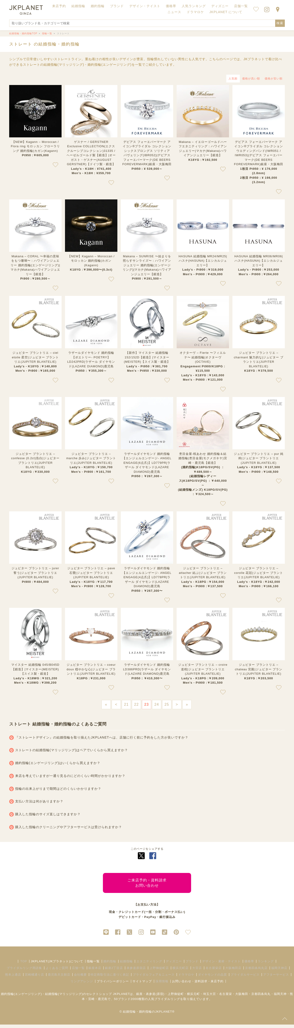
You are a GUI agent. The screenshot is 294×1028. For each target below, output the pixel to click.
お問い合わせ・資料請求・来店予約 (197, 984)
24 (156, 704)
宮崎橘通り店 (34, 978)
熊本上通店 (13, 978)
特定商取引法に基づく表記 (109, 978)
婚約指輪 (109, 964)
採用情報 (161, 984)
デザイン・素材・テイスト (221, 964)
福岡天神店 (279, 971)
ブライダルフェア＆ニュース (154, 978)
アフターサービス (276, 978)
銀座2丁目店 (114, 971)
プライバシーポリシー (113, 984)
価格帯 (249, 964)
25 (166, 704)
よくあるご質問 (57, 971)
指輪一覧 (93, 964)
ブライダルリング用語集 (24, 971)
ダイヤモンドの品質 (212, 978)
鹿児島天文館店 (59, 978)
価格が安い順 (274, 78)
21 (126, 704)
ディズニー (174, 964)
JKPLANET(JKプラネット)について (57, 964)
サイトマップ (142, 984)
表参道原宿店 (136, 971)
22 (136, 704)
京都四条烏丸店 (256, 971)
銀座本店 (94, 971)
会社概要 (80, 978)
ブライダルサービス (245, 978)
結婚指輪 (126, 964)
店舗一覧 (241, 6)
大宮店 (197, 971)
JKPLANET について (225, 12)
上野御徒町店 (159, 971)
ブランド (192, 964)
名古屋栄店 (214, 971)
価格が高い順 (251, 78)
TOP (23, 964)
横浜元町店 (180, 971)
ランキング (266, 964)
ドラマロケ (186, 978)
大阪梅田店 (233, 971)
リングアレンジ (82, 984)
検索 (280, 23)
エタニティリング (149, 964)
